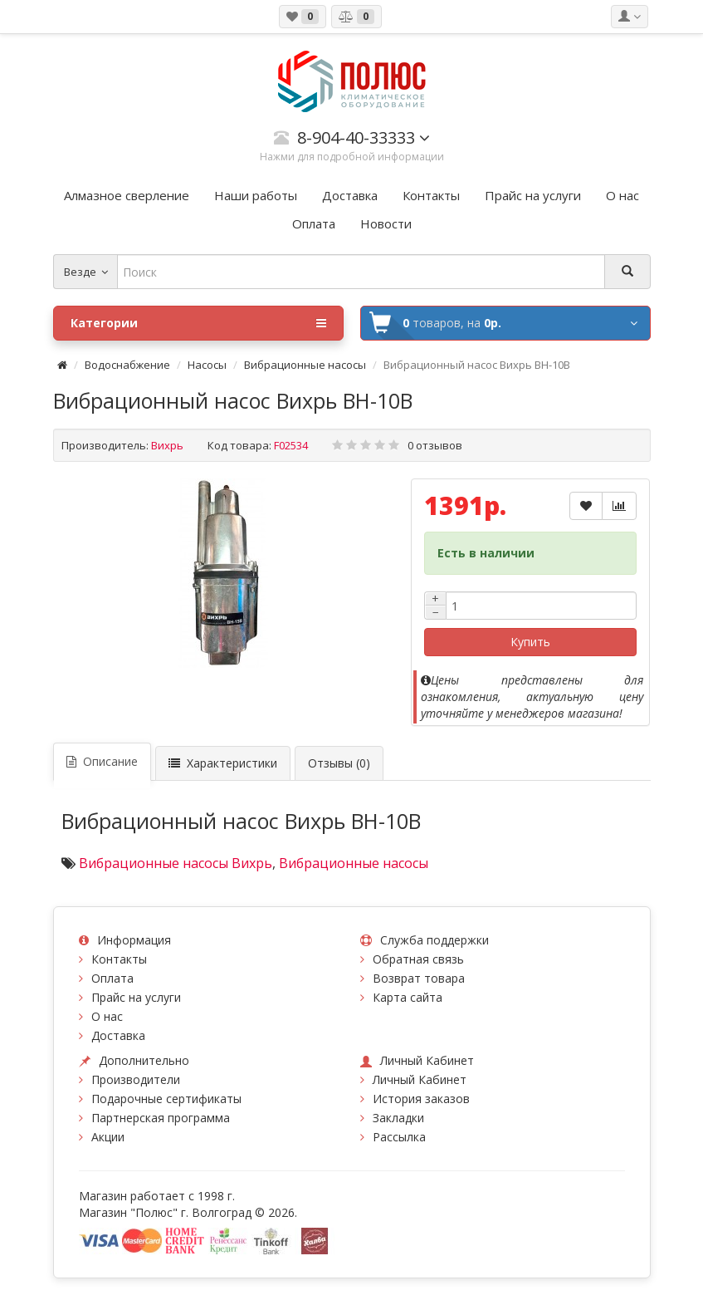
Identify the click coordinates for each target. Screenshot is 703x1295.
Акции (107, 1137)
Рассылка (399, 1137)
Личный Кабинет (419, 1079)
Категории (198, 323)
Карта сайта (407, 997)
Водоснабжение (127, 364)
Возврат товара (419, 978)
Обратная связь (418, 959)
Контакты (119, 959)
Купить (530, 642)
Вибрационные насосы (305, 364)
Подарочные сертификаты (166, 1098)
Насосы (207, 364)
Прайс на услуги (136, 997)
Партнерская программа (160, 1118)
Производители (135, 1079)
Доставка (118, 1035)
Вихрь (167, 445)
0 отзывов (435, 445)
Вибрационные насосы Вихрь (175, 863)
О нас (107, 1016)
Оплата (112, 978)
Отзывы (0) (339, 763)
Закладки (398, 1118)
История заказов (421, 1098)
